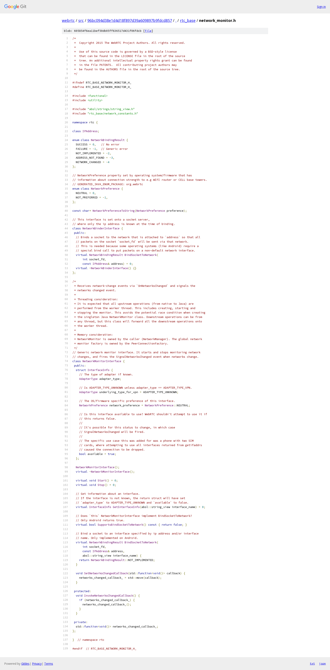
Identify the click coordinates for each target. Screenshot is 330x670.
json (322, 663)
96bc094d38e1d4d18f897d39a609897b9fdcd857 (129, 20)
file (148, 31)
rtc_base (188, 20)
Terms (48, 664)
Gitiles (25, 664)
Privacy (37, 664)
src (81, 20)
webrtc (68, 20)
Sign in (321, 7)
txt (312, 663)
